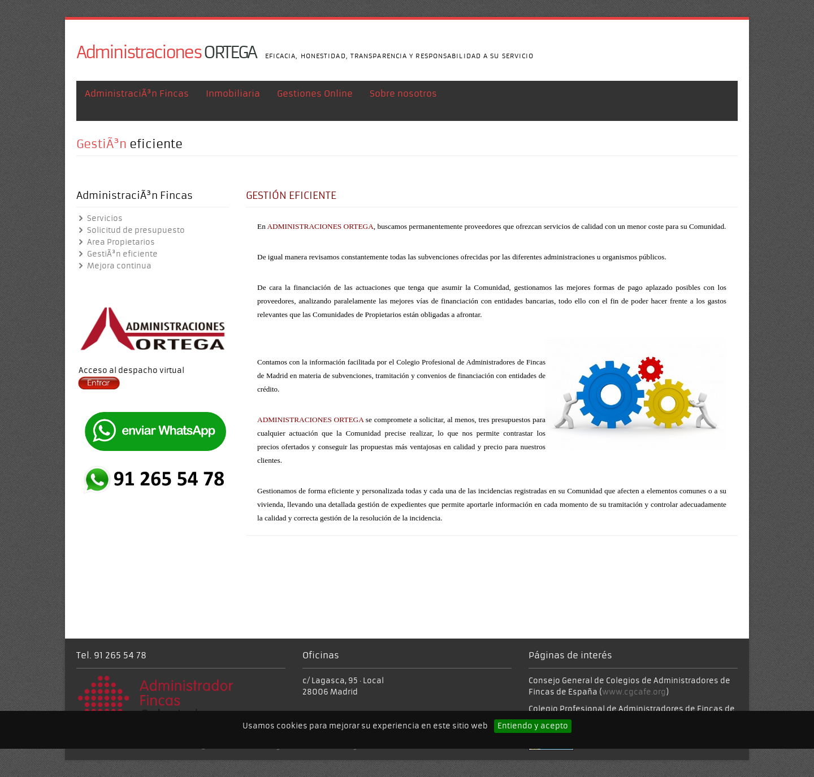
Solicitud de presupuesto (130, 230)
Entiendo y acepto (532, 726)
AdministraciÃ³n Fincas (137, 99)
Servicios (99, 218)
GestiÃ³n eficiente (117, 254)
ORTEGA (166, 52)
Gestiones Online (315, 99)
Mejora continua (113, 266)
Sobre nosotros (403, 99)
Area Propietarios (115, 242)
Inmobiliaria (233, 99)
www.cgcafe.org (634, 692)
